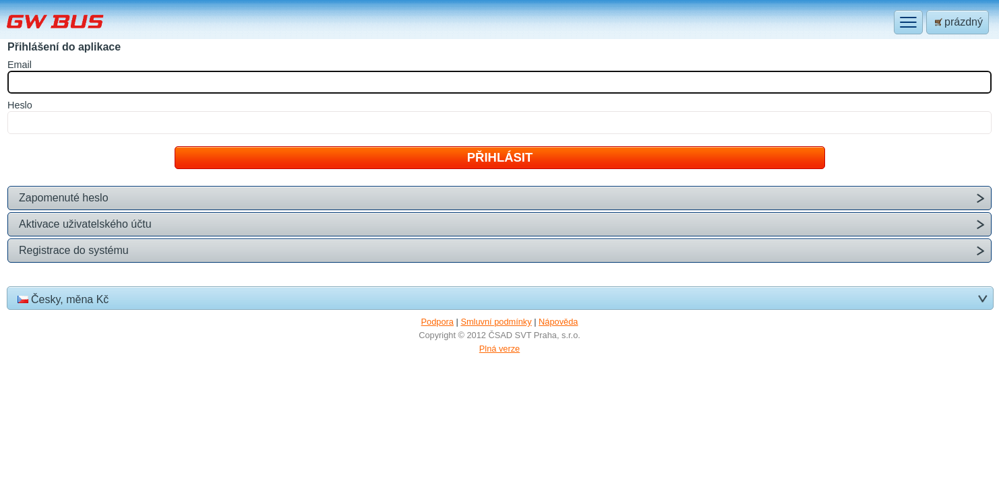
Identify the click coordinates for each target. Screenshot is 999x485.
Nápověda (558, 322)
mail (19, 64)
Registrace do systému (74, 250)
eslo (19, 105)
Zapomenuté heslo (64, 197)
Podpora (437, 322)
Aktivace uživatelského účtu (85, 224)
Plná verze (499, 349)
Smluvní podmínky (495, 322)
